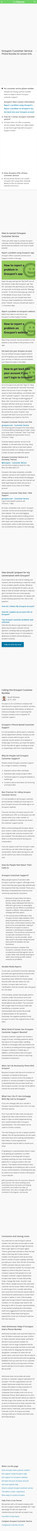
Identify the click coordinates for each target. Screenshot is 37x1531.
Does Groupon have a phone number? (16, 1470)
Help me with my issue (12, 644)
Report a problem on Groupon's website (19, 108)
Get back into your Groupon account (19, 112)
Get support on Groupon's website (14, 1477)
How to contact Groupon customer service (17, 1488)
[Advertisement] (18, 151)
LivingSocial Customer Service (13, 1525)
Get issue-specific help (10, 1484)
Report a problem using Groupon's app (19, 105)
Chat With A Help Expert (10, 1516)
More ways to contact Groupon (13, 1495)
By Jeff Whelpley (14, 697)
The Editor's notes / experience (13, 1492)
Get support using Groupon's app (14, 1474)
